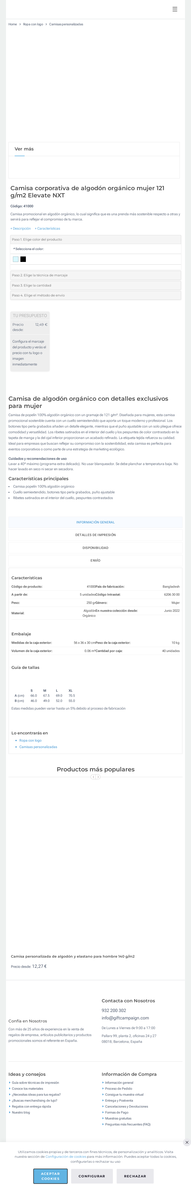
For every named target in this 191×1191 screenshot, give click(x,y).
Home (12, 24)
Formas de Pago (116, 1141)
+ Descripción (20, 228)
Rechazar (135, 1176)
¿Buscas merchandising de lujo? (34, 1129)
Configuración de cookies (66, 1156)
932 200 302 (114, 1035)
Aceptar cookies (50, 1176)
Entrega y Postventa (119, 1129)
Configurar (92, 1176)
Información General (95, 522)
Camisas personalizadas (66, 24)
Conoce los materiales (27, 1117)
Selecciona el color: (28, 249)
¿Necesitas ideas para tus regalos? (36, 1123)
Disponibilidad (95, 548)
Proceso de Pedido (118, 1117)
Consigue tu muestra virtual (124, 1123)
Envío (95, 560)
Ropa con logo (33, 24)
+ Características (47, 228)
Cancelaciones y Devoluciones (126, 1135)
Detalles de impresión (95, 535)
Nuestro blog (21, 1141)
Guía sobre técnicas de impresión (35, 1111)
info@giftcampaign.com (125, 1042)
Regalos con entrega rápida (31, 1135)
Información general (119, 1111)
